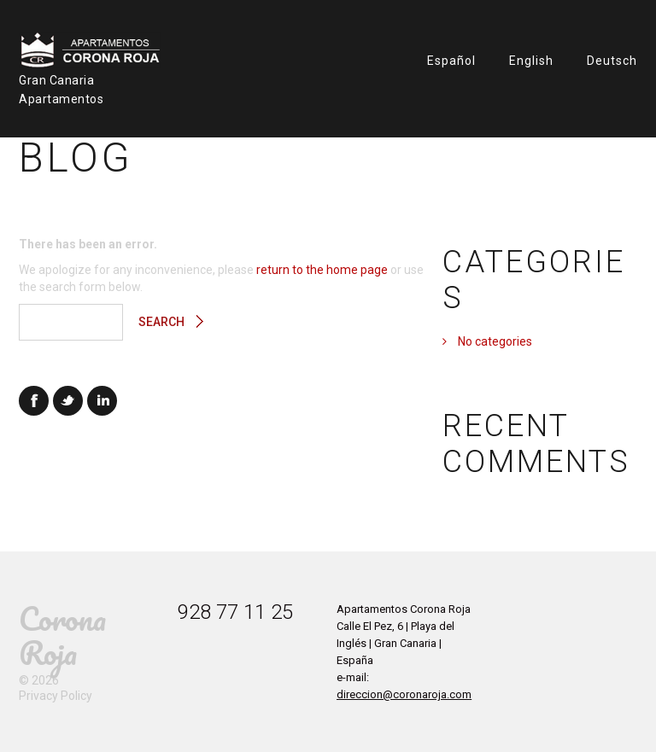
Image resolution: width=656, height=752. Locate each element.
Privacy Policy (55, 695)
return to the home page (322, 270)
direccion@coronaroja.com (404, 694)
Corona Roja (62, 635)
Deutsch (612, 60)
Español (451, 60)
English (531, 60)
